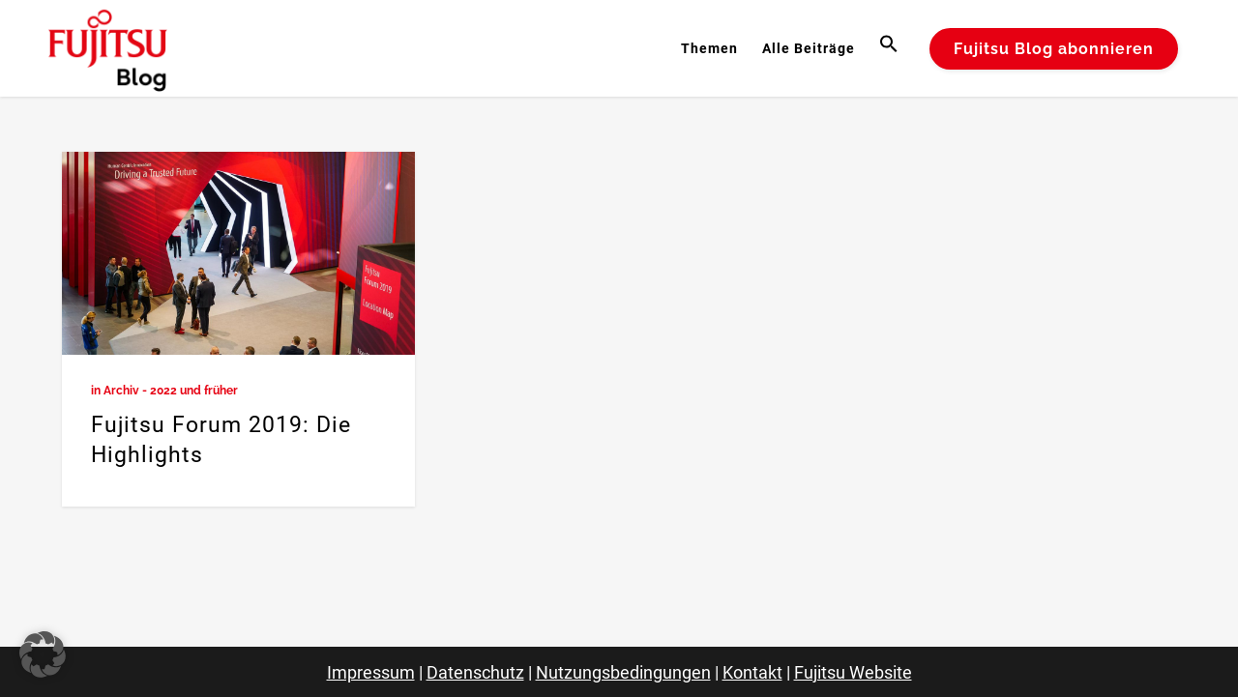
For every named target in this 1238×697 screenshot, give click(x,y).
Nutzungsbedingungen (623, 672)
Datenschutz (475, 672)
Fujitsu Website (853, 672)
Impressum (371, 672)
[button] (891, 48)
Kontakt (752, 672)
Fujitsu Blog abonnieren (1054, 49)
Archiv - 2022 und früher (170, 390)
